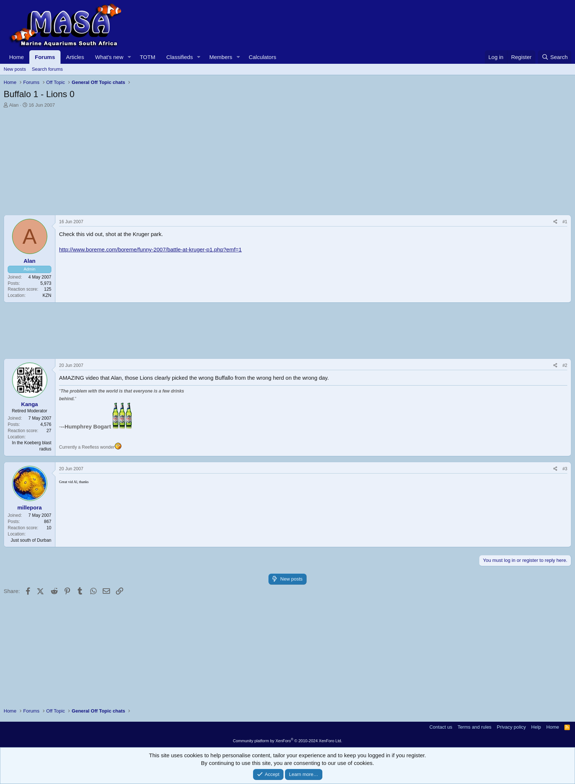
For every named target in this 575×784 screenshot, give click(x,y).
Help (536, 727)
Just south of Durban (31, 540)
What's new (109, 57)
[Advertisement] (224, 163)
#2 (565, 365)
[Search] (554, 57)
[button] (129, 57)
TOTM (147, 57)
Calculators (262, 57)
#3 (565, 468)
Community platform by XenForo (287, 741)
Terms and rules (474, 727)
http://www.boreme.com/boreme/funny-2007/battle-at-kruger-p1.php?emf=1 (150, 249)
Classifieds (179, 57)
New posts (15, 69)
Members (220, 57)
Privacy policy (511, 727)
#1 (565, 221)
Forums (45, 57)
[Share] (555, 222)
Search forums (47, 69)
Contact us (440, 727)
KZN (47, 295)
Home (16, 57)
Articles (75, 57)
